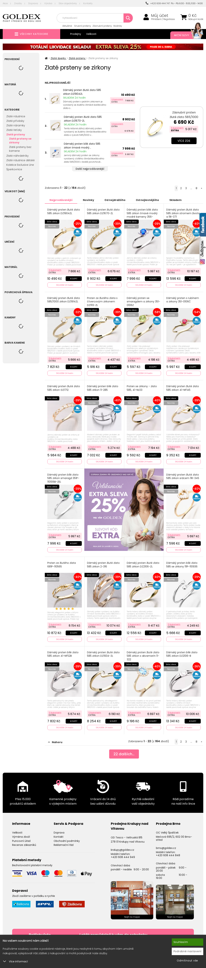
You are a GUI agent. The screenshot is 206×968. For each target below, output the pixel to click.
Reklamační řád (63, 845)
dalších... (124, 754)
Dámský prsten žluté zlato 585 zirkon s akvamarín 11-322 (143, 656)
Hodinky (117, 25)
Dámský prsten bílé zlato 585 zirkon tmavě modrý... (82, 145)
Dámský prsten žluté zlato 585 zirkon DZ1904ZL (82, 92)
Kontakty (88, 3)
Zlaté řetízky (14, 130)
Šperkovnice (14, 169)
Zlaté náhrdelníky (17, 156)
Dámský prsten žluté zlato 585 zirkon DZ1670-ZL (83, 119)
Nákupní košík (195, 19)
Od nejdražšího (114, 200)
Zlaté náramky (15, 125)
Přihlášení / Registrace (163, 19)
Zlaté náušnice (15, 116)
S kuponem (117, 99)
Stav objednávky (68, 3)
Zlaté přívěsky (15, 121)
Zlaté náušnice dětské (20, 160)
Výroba (48, 3)
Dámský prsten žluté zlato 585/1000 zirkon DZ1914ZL (63, 299)
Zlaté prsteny (15, 134)
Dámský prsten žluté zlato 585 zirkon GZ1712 (63, 388)
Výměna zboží (21, 837)
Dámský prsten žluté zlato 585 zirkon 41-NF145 (182, 388)
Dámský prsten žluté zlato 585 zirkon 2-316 (103, 564)
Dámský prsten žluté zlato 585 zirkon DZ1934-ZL (103, 654)
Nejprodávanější (61, 200)
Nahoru (55, 742)
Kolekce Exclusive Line (20, 165)
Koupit (73, 278)
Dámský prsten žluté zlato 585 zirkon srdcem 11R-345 (182, 476)
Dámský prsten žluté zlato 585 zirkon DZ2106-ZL (143, 564)
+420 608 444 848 (168, 855)
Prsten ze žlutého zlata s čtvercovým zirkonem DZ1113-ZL (102, 301)
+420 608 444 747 (158, 3)
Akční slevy (185, 35)
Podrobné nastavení (188, 951)
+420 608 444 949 (123, 857)
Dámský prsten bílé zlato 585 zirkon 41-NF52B (63, 654)
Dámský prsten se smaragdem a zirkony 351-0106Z (143, 301)
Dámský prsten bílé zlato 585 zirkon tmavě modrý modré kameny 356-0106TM (142, 215)
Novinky (88, 200)
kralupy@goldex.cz (122, 850)
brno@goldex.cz (166, 848)
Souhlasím (181, 942)
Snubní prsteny (82, 25)
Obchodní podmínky (67, 841)
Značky (18, 3)
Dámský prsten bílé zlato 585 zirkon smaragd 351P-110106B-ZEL (63, 478)
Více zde (184, 141)
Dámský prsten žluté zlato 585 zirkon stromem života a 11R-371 (183, 213)
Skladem (175, 200)
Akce (5, 3)
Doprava (33, 3)
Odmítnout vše (187, 960)
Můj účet (159, 15)
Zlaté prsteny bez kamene (20, 149)
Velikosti (91, 34)
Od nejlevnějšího (147, 200)
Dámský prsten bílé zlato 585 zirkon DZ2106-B (181, 654)
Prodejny (75, 34)
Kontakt (58, 837)
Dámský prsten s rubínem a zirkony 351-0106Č (182, 299)
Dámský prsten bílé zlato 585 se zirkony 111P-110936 (181, 564)
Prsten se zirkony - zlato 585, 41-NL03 (142, 388)
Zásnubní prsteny (102, 25)
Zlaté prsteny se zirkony (20, 140)
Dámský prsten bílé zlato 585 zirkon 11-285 (102, 388)
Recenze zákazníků (24, 845)
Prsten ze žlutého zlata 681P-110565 (61, 564)
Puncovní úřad (21, 841)
